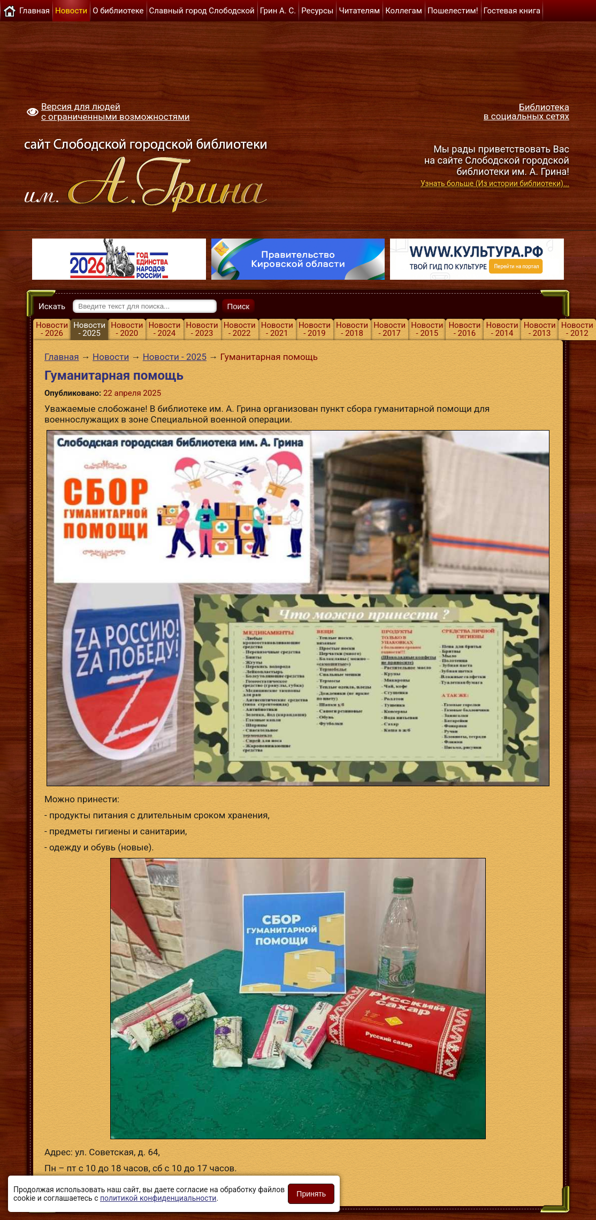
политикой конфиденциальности (158, 1198)
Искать (52, 306)
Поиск (238, 306)
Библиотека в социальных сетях (526, 111)
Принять (311, 1194)
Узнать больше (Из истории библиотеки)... (495, 183)
